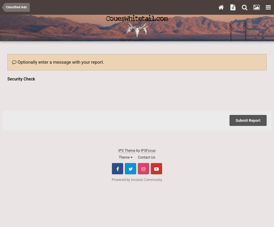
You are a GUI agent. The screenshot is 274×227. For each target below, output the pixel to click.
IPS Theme (127, 151)
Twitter (130, 168)
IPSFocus (148, 151)
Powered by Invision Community (137, 180)
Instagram (143, 168)
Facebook (117, 168)
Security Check (21, 79)
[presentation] (52, 94)
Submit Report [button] (248, 120)
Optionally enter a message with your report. (58, 62)
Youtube (156, 168)
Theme (126, 157)
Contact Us (146, 157)
